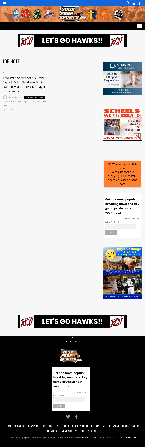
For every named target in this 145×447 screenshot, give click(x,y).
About (136, 426)
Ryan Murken (14, 97)
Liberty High (80, 426)
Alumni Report (22, 101)
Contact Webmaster (129, 437)
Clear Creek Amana (26, 426)
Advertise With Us (72, 431)
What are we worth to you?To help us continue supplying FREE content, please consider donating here (122, 174)
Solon (6, 72)
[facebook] (139, 3)
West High (62, 426)
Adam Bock (8, 101)
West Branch (121, 426)
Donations (52, 431)
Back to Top (72, 341)
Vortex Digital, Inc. (90, 437)
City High (47, 426)
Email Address (112, 222)
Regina (95, 426)
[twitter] (134, 3)
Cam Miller (36, 101)
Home (8, 426)
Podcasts (93, 431)
